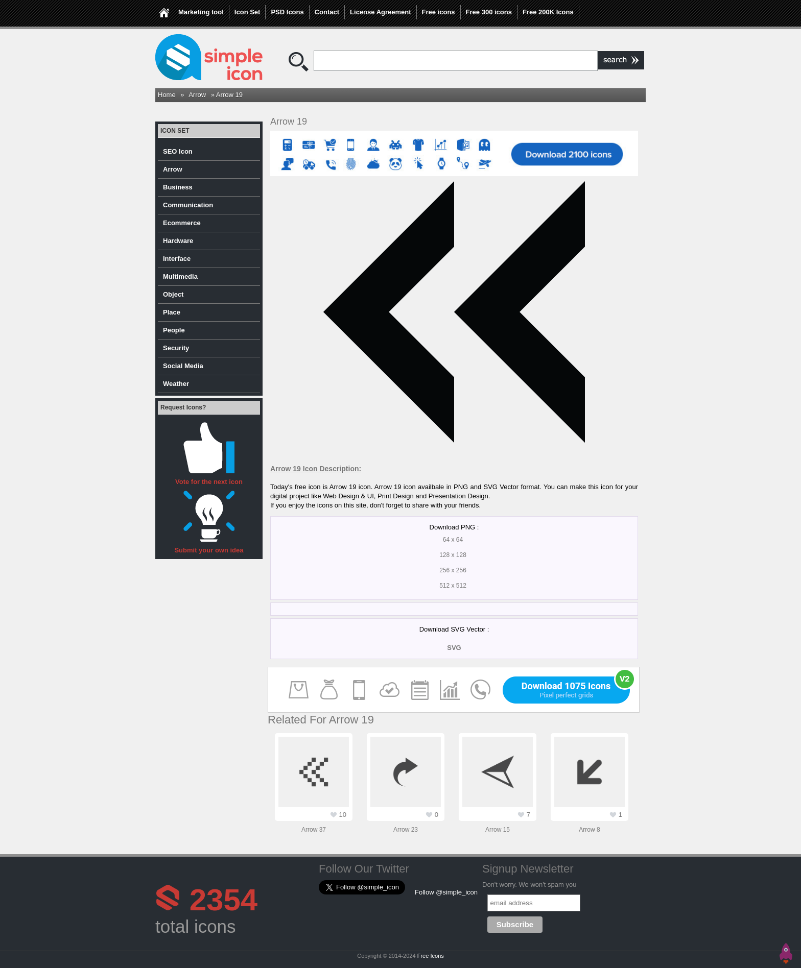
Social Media (183, 366)
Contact (327, 12)
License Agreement (380, 12)
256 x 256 (452, 570)
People (174, 330)
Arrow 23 (405, 829)
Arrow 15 (497, 829)
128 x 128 (452, 555)
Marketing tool (201, 12)
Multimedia (180, 276)
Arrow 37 (313, 829)
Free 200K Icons (548, 12)
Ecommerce (182, 223)
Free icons (438, 12)
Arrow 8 (589, 829)
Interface (177, 258)
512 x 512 (452, 585)
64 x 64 (453, 539)
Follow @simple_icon (446, 892)
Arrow (197, 95)
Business (178, 187)
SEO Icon (178, 151)
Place (171, 312)
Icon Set (247, 12)
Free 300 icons (489, 12)
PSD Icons (287, 12)
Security (176, 348)
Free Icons (430, 956)
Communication (188, 205)
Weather (176, 384)
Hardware (178, 241)
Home (167, 95)
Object (173, 294)
